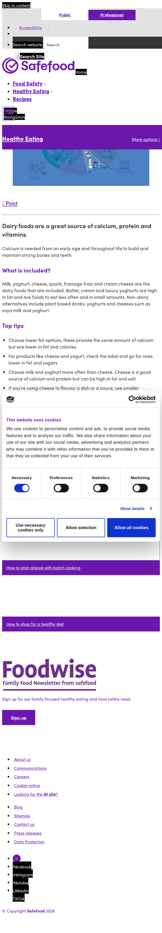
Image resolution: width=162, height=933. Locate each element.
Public (64, 15)
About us (22, 759)
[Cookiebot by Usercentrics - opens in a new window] (132, 399)
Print (9, 203)
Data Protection (29, 842)
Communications (30, 768)
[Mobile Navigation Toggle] (8, 114)
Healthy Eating (22, 138)
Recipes (22, 98)
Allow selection (81, 527)
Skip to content (16, 5)
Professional (111, 15)
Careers (21, 776)
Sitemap (22, 816)
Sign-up (18, 717)
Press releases (28, 833)
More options (146, 139)
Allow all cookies (131, 527)
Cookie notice (27, 785)
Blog (18, 807)
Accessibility (30, 28)
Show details (132, 508)
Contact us (24, 824)
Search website (27, 44)
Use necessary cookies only (30, 527)
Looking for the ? (36, 794)
